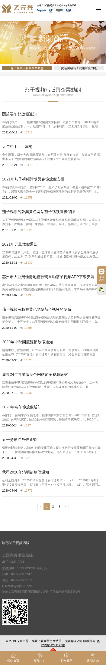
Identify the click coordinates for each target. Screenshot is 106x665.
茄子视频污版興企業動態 (78, 48)
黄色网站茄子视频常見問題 (79, 68)
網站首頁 (35, 48)
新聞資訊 (51, 48)
